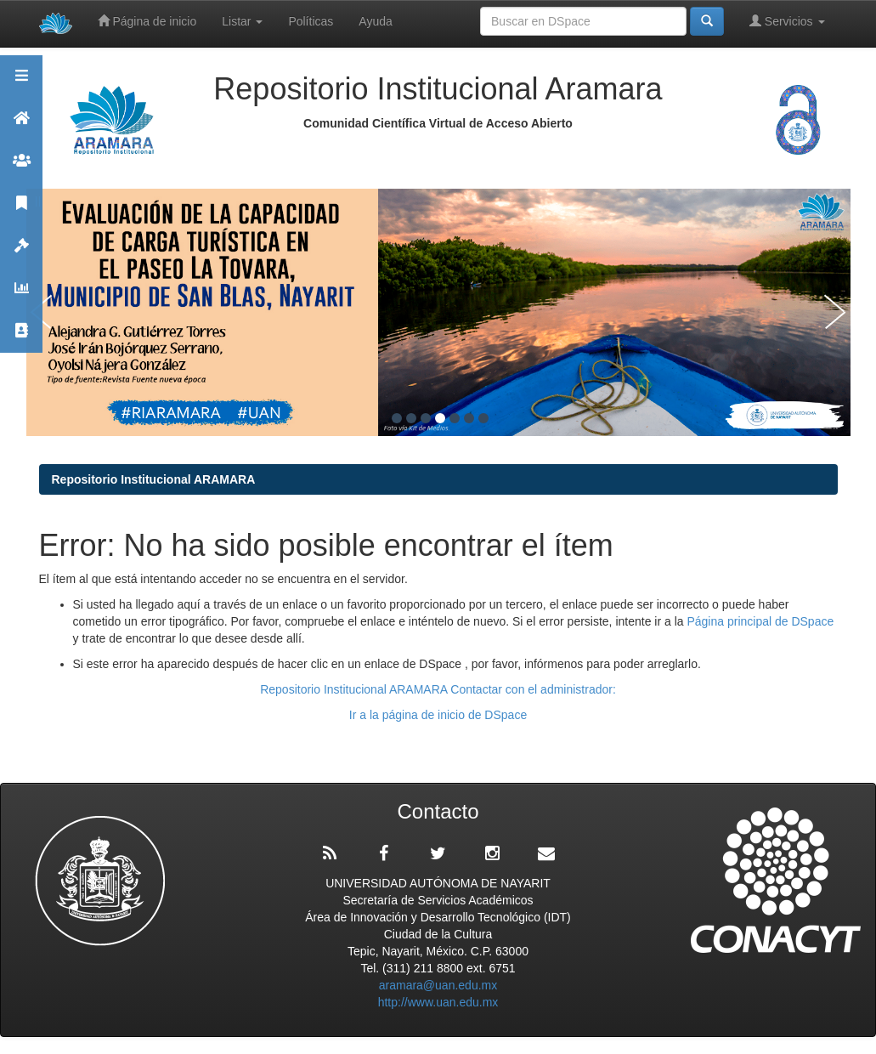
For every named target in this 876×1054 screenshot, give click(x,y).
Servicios (787, 21)
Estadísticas (21, 295)
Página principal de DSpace (760, 621)
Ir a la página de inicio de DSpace (438, 715)
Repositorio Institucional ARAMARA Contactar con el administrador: (438, 689)
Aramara (21, 125)
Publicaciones (21, 210)
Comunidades (21, 168)
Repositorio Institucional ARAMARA (154, 479)
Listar (242, 21)
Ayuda (375, 21)
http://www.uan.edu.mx (438, 1002)
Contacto (21, 338)
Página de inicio (147, 21)
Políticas (310, 21)
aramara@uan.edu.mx (438, 985)
